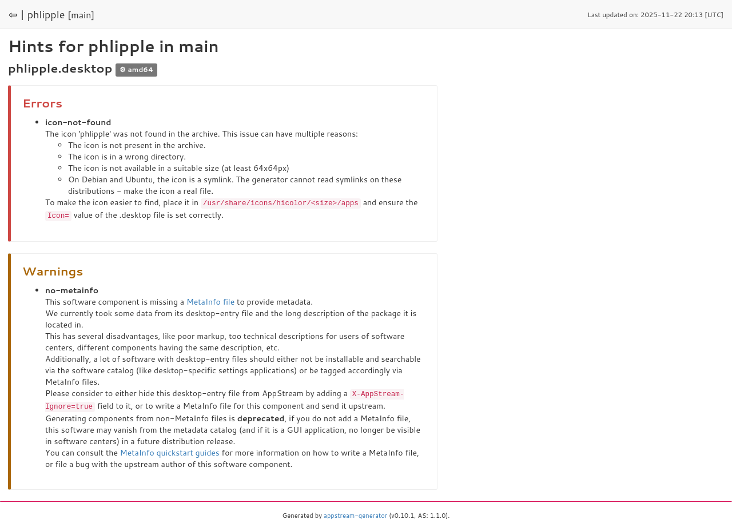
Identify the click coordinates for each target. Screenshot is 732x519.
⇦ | (17, 14)
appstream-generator (355, 513)
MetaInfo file (210, 300)
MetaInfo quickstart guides (170, 450)
